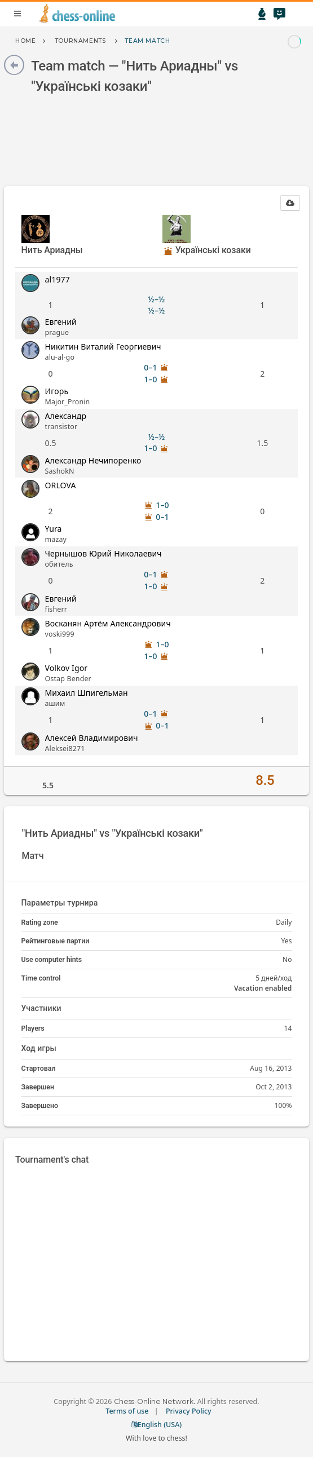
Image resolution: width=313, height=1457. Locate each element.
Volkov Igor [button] (66, 668)
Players (33, 1028)
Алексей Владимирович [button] (91, 737)
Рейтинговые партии (55, 941)
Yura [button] (53, 528)
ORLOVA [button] (60, 485)
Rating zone (39, 922)
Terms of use (126, 1411)
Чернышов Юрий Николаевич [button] (103, 553)
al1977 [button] (57, 279)
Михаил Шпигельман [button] (86, 692)
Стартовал (38, 1068)
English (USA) (156, 1424)
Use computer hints (51, 959)
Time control (41, 978)
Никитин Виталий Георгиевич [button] (103, 346)
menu (17, 13)
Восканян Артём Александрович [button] (108, 623)
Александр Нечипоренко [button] (93, 460)
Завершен (38, 1087)
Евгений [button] (61, 321)
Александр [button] (66, 415)
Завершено (39, 1105)
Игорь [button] (57, 391)
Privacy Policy (188, 1411)
